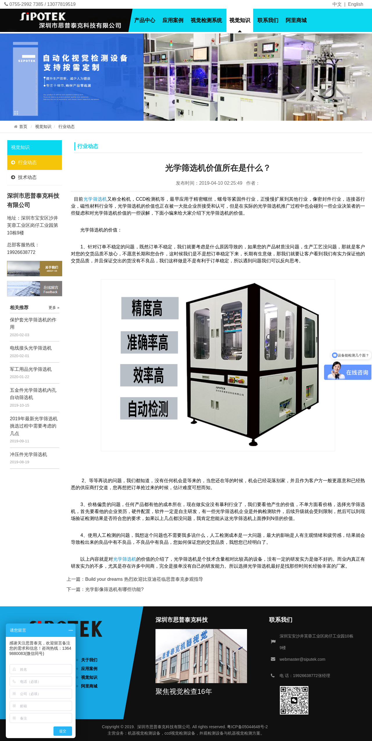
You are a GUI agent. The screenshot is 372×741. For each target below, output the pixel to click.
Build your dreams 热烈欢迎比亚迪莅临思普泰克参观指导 (144, 579)
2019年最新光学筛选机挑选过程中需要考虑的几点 (34, 426)
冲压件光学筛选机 (28, 454)
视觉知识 (239, 20)
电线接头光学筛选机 (31, 347)
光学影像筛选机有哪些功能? (114, 589)
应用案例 (172, 20)
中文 (337, 4)
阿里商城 (296, 20)
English (355, 4)
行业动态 (66, 126)
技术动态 (24, 177)
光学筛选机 (95, 199)
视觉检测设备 (148, 733)
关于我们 (116, 20)
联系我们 (267, 20)
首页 (93, 20)
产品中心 (144, 20)
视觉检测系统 (206, 20)
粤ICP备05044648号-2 (247, 726)
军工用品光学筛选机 (31, 369)
